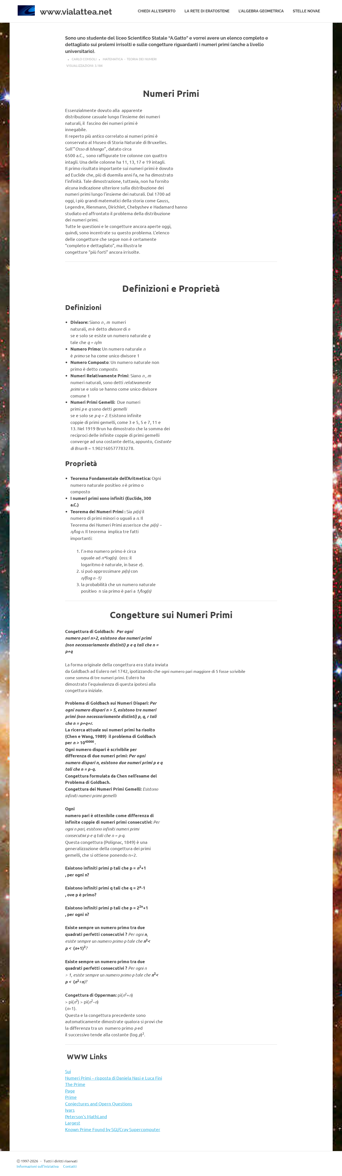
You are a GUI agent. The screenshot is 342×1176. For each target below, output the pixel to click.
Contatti (70, 1166)
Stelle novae (306, 11)
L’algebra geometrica (261, 11)
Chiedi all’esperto (156, 11)
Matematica (113, 59)
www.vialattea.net (82, 11)
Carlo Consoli (84, 59)
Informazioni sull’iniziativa (38, 1166)
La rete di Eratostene (207, 11)
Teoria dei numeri (142, 59)
